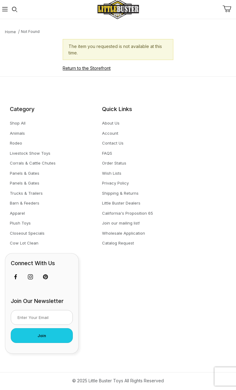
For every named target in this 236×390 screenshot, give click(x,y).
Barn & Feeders (24, 203)
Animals (17, 133)
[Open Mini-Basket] (229, 9)
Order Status (114, 163)
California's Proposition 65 (127, 213)
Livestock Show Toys (30, 153)
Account (110, 133)
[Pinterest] (45, 277)
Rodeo (16, 143)
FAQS (107, 153)
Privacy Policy (115, 183)
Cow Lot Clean (24, 243)
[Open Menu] (5, 9)
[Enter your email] (42, 317)
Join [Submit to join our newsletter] (41, 335)
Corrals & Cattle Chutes (33, 163)
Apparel (17, 213)
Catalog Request (118, 243)
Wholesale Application (123, 233)
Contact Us (113, 143)
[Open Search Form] (15, 9)
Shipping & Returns (120, 193)
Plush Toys (20, 223)
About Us (111, 123)
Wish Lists (111, 173)
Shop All (18, 123)
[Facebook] (16, 277)
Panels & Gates (24, 173)
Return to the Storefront (87, 68)
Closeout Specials (27, 233)
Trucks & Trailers (26, 193)
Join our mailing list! (121, 223)
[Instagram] (30, 277)
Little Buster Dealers (121, 203)
